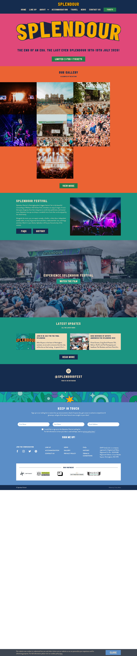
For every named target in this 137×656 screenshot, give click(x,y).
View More (68, 149)
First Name (22, 388)
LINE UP (48, 411)
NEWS (66, 411)
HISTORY (86, 414)
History (40, 194)
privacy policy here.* (89, 395)
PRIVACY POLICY (70, 417)
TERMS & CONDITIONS (87, 418)
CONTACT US (49, 417)
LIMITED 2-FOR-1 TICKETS (68, 59)
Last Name (57, 388)
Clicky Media (117, 451)
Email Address (93, 388)
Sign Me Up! (68, 400)
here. (61, 653)
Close (113, 652)
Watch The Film (68, 244)
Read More (68, 320)
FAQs (24, 194)
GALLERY (67, 414)
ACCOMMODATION (52, 414)
